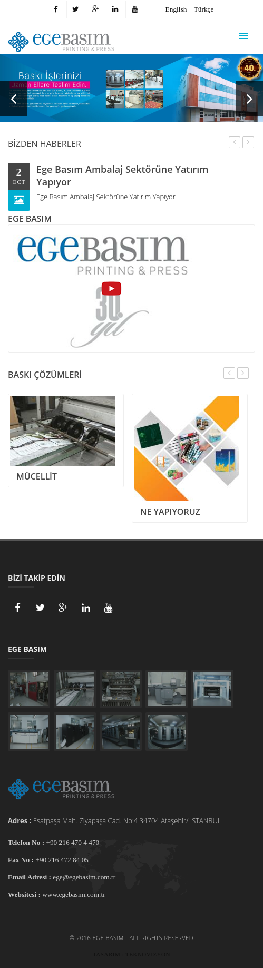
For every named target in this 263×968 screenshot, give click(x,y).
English (176, 9)
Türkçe (204, 9)
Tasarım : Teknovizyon (131, 954)
